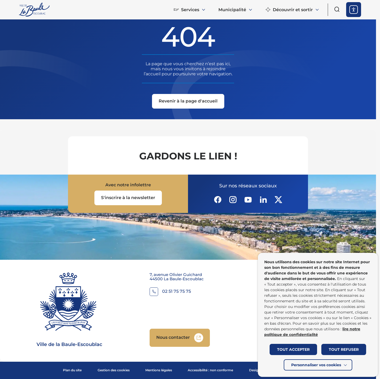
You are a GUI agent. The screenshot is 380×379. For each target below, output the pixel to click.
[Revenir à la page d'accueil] (188, 101)
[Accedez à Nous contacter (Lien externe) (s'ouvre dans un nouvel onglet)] (180, 338)
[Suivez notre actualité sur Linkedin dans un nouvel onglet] (263, 199)
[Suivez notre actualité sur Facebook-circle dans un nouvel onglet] (217, 199)
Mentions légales (158, 370)
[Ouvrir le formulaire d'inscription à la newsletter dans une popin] (128, 198)
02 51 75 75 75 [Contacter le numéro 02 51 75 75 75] (176, 291)
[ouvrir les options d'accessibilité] (353, 9)
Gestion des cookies (114, 370)
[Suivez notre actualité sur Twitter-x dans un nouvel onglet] (278, 199)
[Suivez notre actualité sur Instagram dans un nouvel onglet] (233, 199)
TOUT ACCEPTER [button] (293, 349)
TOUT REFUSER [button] (344, 349)
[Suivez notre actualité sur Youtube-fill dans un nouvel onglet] (248, 199)
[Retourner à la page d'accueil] (34, 9)
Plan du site (72, 370)
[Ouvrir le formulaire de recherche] (337, 9)
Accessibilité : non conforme (210, 370)
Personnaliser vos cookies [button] (316, 364)
